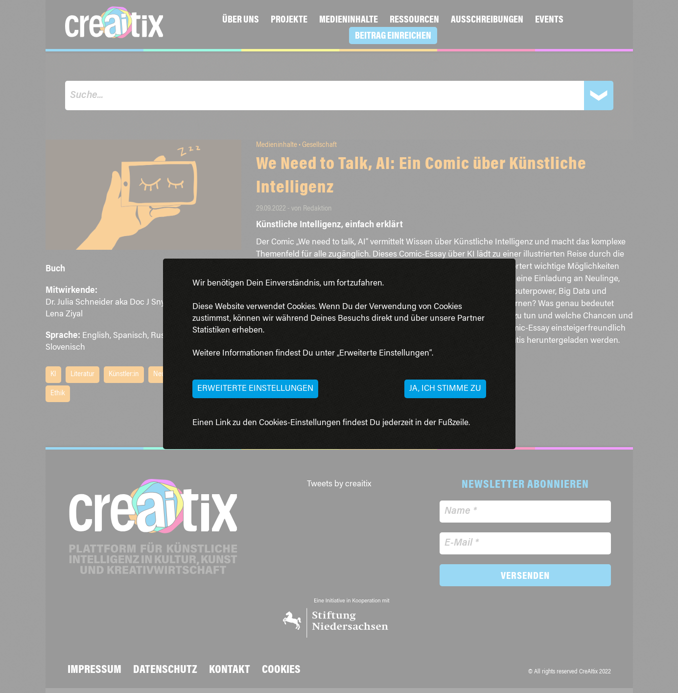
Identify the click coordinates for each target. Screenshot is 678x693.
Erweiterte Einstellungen (255, 388)
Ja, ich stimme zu (445, 388)
